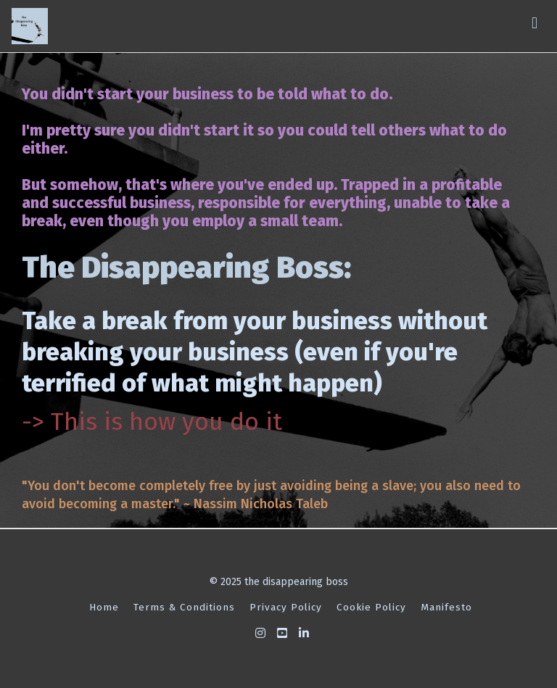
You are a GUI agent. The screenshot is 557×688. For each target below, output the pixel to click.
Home (104, 607)
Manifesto (446, 607)
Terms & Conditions (184, 607)
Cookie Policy (371, 607)
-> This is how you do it (152, 421)
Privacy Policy (285, 607)
